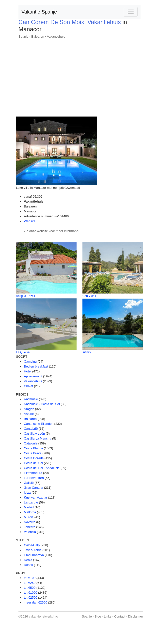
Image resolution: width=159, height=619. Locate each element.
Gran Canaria (33, 487)
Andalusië (31, 399)
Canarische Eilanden (38, 424)
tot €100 (29, 578)
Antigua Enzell (25, 296)
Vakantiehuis (56, 36)
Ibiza (27, 492)
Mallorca (30, 512)
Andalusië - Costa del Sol (42, 404)
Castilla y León (34, 433)
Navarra (29, 522)
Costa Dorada (34, 458)
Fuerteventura (34, 478)
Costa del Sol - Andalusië (42, 468)
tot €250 (29, 583)
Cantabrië (31, 428)
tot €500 (29, 588)
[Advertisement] (79, 76)
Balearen (37, 36)
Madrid (29, 507)
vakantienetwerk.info (43, 616)
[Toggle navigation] (131, 12)
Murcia (28, 517)
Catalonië (30, 443)
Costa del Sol (33, 463)
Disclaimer (135, 616)
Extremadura (33, 473)
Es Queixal (23, 352)
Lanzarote (31, 502)
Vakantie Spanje (39, 12)
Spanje (23, 36)
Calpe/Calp (32, 545)
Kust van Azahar (35, 497)
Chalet (28, 386)
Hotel (27, 371)
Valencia (30, 532)
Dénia (28, 560)
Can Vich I (89, 296)
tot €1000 (30, 592)
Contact (119, 616)
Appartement (33, 376)
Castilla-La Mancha (37, 438)
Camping (30, 361)
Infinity (86, 352)
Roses (28, 565)
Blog (98, 616)
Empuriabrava (34, 555)
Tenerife (29, 527)
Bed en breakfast (36, 366)
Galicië (29, 483)
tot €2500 (30, 597)
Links (107, 616)
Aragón (29, 409)
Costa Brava (33, 453)
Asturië (29, 414)
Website (29, 221)
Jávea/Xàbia (33, 550)
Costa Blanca (33, 448)
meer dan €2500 (35, 602)
